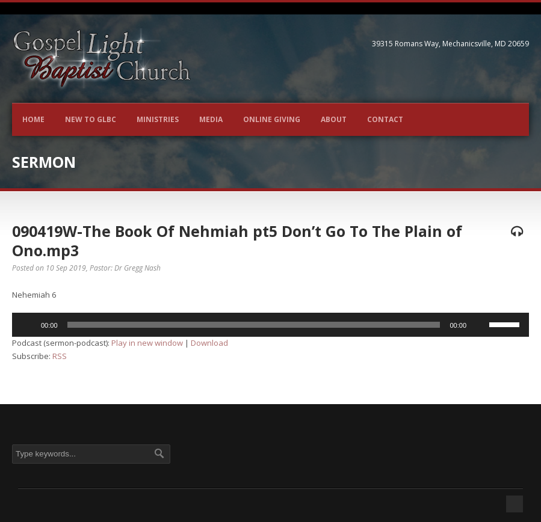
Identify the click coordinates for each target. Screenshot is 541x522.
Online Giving (271, 119)
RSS (59, 356)
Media (211, 119)
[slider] (254, 325)
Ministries (158, 119)
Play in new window (147, 342)
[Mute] (480, 325)
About (334, 119)
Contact (385, 119)
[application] (270, 325)
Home (33, 119)
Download (209, 342)
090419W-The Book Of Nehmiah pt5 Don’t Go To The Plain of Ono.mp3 (237, 241)
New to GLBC (90, 119)
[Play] (28, 325)
